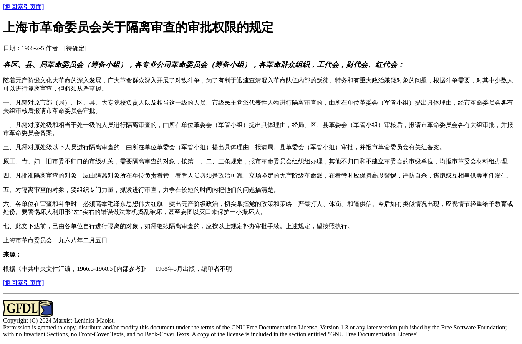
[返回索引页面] (23, 6)
